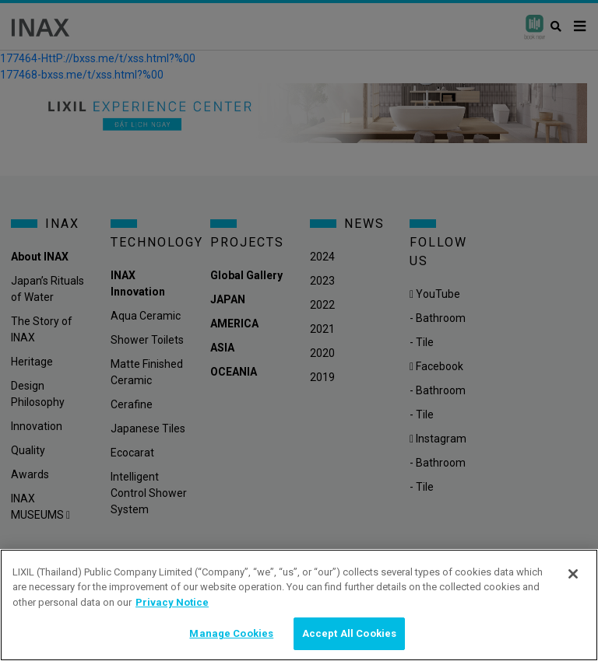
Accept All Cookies (349, 633)
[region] (299, 605)
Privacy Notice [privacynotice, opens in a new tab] (172, 602)
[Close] (573, 574)
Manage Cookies (231, 633)
